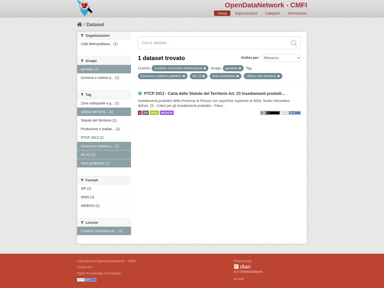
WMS (154, 112)
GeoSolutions (251, 272)
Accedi (239, 279)
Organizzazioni (246, 13)
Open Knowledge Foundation (99, 273)
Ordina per (249, 58)
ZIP (145, 112)
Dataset (95, 24)
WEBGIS (167, 112)
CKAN (242, 266)
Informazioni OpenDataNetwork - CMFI (106, 261)
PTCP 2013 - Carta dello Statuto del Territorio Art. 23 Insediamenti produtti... (214, 93)
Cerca (222, 13)
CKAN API (85, 267)
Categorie (272, 13)
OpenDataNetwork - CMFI (266, 5)
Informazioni (297, 13)
